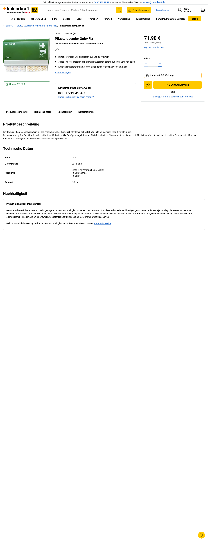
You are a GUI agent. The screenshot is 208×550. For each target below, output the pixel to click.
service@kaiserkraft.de (154, 2)
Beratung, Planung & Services (170, 19)
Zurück (8, 25)
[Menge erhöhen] (160, 64)
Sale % (195, 19)
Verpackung (124, 19)
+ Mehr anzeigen (63, 72)
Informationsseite (102, 223)
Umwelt (108, 19)
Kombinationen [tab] (86, 112)
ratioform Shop (38, 19)
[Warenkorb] (202, 10)
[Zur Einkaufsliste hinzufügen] (148, 85)
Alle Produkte (18, 19)
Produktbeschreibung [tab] (16, 112)
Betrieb (66, 19)
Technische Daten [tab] (42, 112)
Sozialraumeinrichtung (34, 25)
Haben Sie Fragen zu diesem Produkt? (76, 97)
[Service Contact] (201, 535)
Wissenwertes (143, 19)
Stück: (147, 58)
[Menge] (153, 64)
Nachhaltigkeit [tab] (65, 112)
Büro (54, 19)
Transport (93, 19)
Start (19, 25)
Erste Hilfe (52, 25)
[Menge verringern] (146, 64)
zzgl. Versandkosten (154, 47)
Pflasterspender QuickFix (71, 25)
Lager (79, 19)
